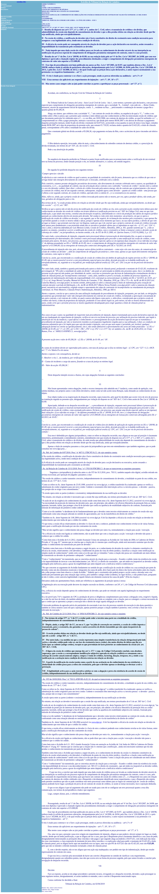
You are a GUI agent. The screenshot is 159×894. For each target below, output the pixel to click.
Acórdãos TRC (21, 2)
